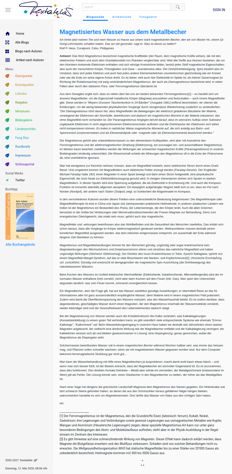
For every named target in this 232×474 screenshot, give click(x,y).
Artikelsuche (121, 17)
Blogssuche (95, 17)
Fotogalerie (148, 17)
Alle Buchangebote (20, 244)
